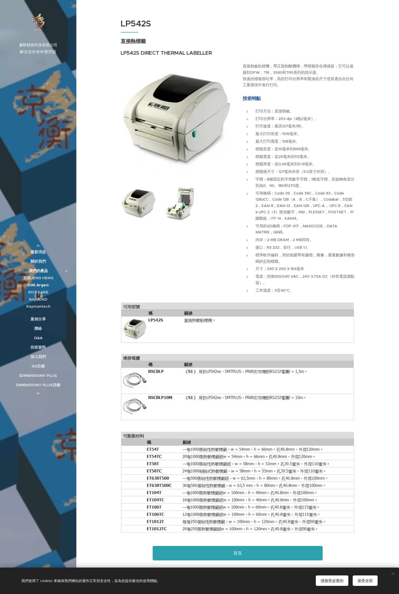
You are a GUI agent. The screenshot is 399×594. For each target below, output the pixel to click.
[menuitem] (38, 252)
